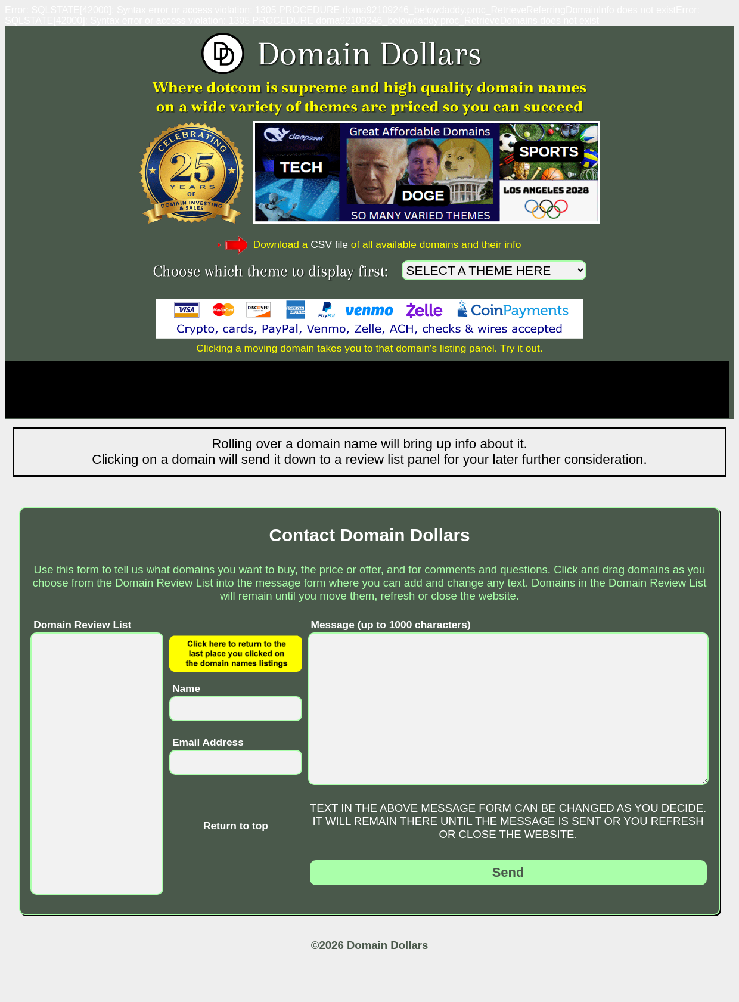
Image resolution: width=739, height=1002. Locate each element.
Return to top (235, 826)
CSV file (329, 244)
